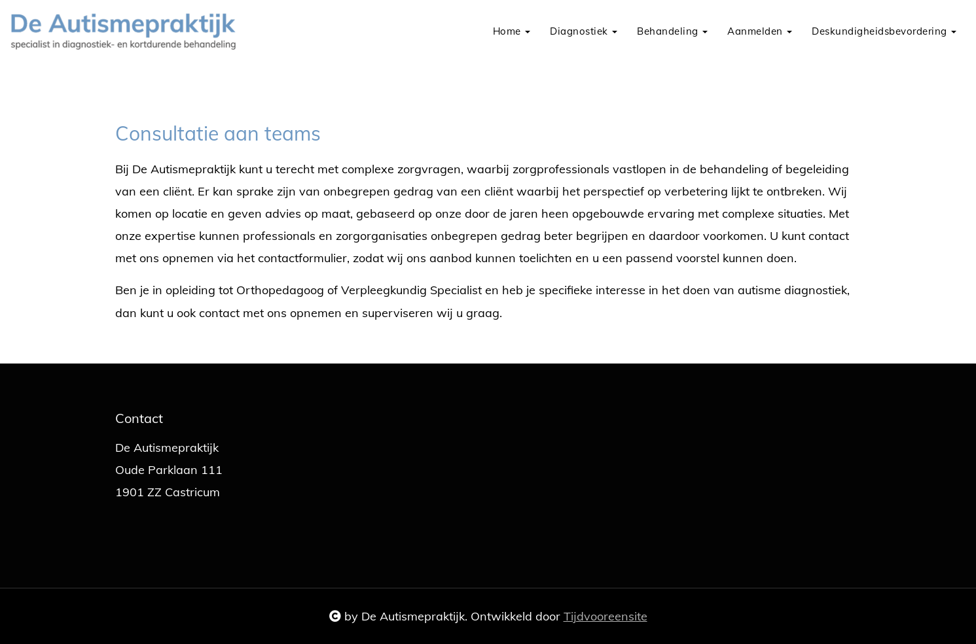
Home (512, 31)
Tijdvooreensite (605, 616)
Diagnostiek (583, 31)
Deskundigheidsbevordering (884, 31)
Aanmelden (759, 31)
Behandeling (672, 31)
